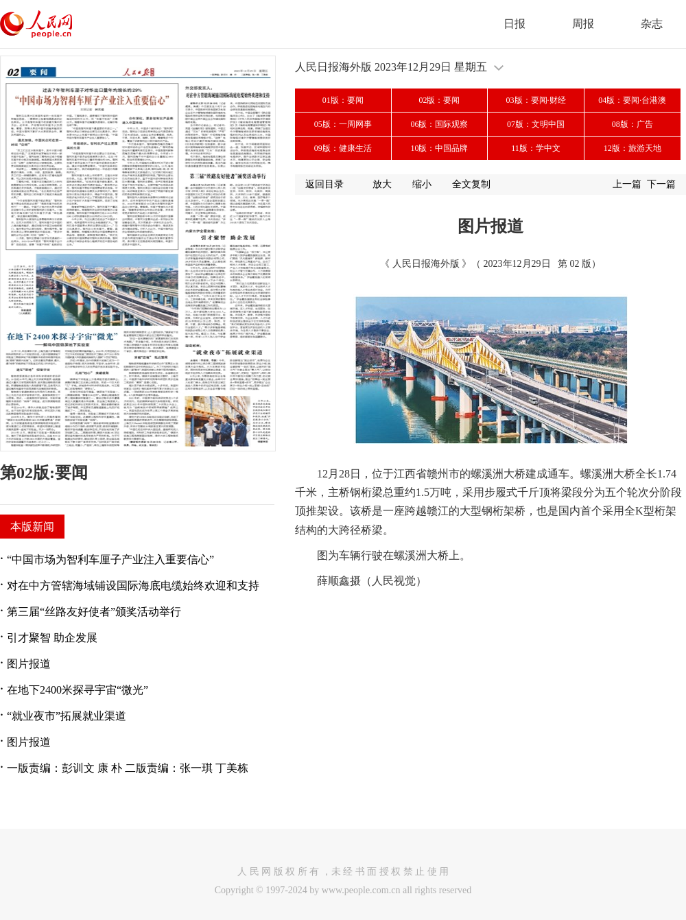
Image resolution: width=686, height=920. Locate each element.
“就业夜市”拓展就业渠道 (66, 716)
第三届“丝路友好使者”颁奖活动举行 (94, 611)
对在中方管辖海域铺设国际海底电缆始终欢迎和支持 (133, 585)
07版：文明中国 (536, 124)
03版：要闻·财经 (536, 100)
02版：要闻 (439, 100)
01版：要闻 (343, 100)
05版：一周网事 (343, 124)
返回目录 (324, 184)
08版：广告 (632, 124)
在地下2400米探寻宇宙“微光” (77, 690)
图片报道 (29, 664)
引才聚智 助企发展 (52, 638)
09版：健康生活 (343, 148)
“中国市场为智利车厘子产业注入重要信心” (110, 559)
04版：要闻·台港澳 (632, 100)
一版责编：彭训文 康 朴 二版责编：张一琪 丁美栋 (127, 768)
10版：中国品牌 (439, 148)
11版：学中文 (535, 148)
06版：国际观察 (439, 124)
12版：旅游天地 (632, 148)
